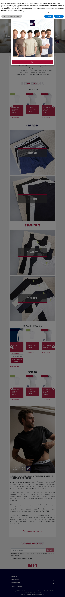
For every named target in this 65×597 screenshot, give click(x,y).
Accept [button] (59, 593)
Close (32, 62)
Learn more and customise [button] (11, 593)
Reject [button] (49, 593)
